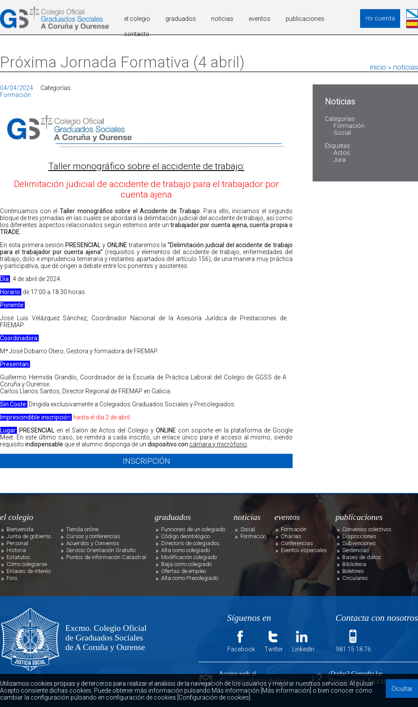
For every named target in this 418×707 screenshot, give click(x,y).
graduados (180, 18)
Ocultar (402, 689)
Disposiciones (359, 536)
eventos (259, 18)
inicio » (381, 67)
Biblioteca (354, 564)
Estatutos (18, 557)
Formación (349, 125)
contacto (136, 33)
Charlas (291, 536)
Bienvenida (20, 529)
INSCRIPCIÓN (146, 461)
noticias (222, 18)
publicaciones (305, 18)
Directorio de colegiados (190, 543)
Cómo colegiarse (27, 564)
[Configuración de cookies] (213, 697)
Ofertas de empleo (183, 571)
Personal (17, 543)
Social (342, 132)
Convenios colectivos (366, 529)
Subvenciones (359, 543)
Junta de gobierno (29, 536)
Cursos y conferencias (93, 536)
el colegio (137, 18)
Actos (342, 152)
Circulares (355, 578)
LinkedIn (303, 640)
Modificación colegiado (189, 557)
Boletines (353, 571)
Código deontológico (185, 536)
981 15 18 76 (353, 640)
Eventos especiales (304, 550)
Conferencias (297, 543)
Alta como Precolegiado (189, 578)
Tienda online (82, 529)
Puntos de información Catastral (106, 557)
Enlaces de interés (29, 571)
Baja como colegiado (186, 564)
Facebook (241, 640)
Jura (340, 159)
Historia (16, 550)
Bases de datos (361, 557)
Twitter (273, 640)
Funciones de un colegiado (193, 529)
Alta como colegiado (185, 550)
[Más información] (286, 690)
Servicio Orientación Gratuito (100, 550)
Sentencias (355, 550)
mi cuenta (380, 18)
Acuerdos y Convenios (92, 543)
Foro (12, 578)
